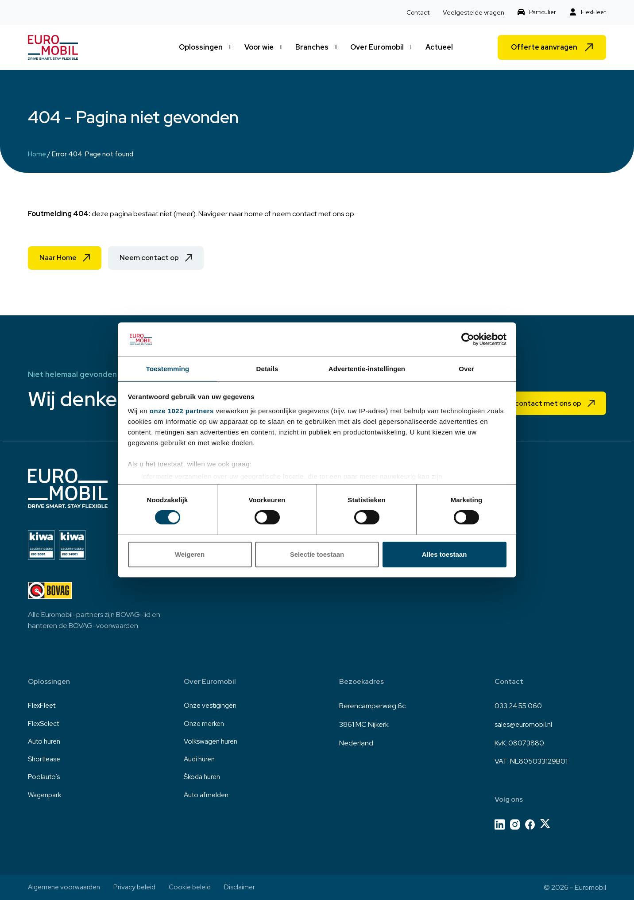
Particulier (540, 12)
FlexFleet (592, 12)
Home (37, 154)
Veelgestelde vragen (470, 12)
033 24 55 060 (519, 705)
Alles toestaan (444, 555)
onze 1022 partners (182, 411)
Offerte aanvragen (544, 47)
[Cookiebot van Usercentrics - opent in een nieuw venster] (467, 338)
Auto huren (45, 743)
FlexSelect (44, 724)
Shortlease (45, 761)
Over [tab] (466, 368)
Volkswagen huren (213, 743)
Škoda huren (204, 779)
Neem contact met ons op (532, 402)
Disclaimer (250, 887)
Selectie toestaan (317, 555)
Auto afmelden (208, 798)
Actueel (439, 47)
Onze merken (205, 724)
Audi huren (201, 761)
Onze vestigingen (212, 705)
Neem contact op (158, 258)
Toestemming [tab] (167, 368)
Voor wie (259, 47)
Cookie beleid (198, 887)
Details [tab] (267, 368)
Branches (312, 47)
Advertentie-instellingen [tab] (367, 368)
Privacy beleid (140, 887)
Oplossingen (201, 47)
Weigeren (190, 555)
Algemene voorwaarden (66, 887)
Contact (414, 12)
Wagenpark (46, 798)
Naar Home (60, 258)
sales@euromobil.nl (525, 724)
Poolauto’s (44, 779)
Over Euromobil (377, 47)
